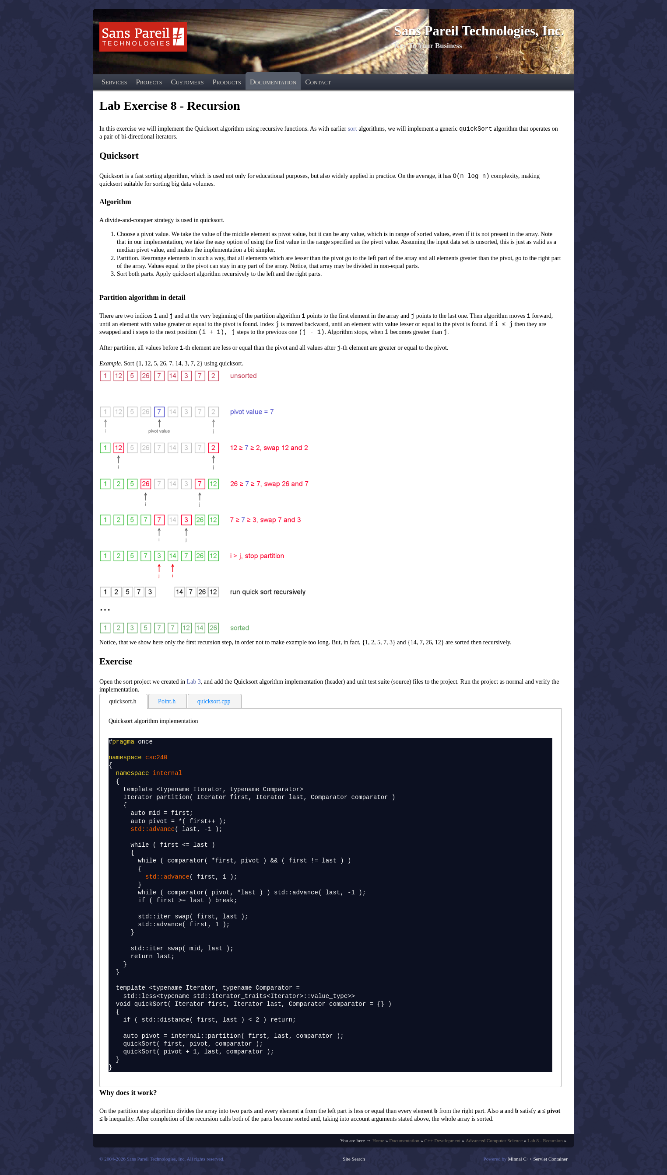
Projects (149, 82)
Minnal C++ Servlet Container (538, 1161)
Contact (318, 82)
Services (114, 82)
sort (352, 129)
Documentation (273, 82)
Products (226, 82)
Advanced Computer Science (494, 1143)
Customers (187, 82)
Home (378, 1143)
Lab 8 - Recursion (544, 1143)
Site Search (354, 1161)
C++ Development (442, 1143)
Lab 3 (193, 684)
